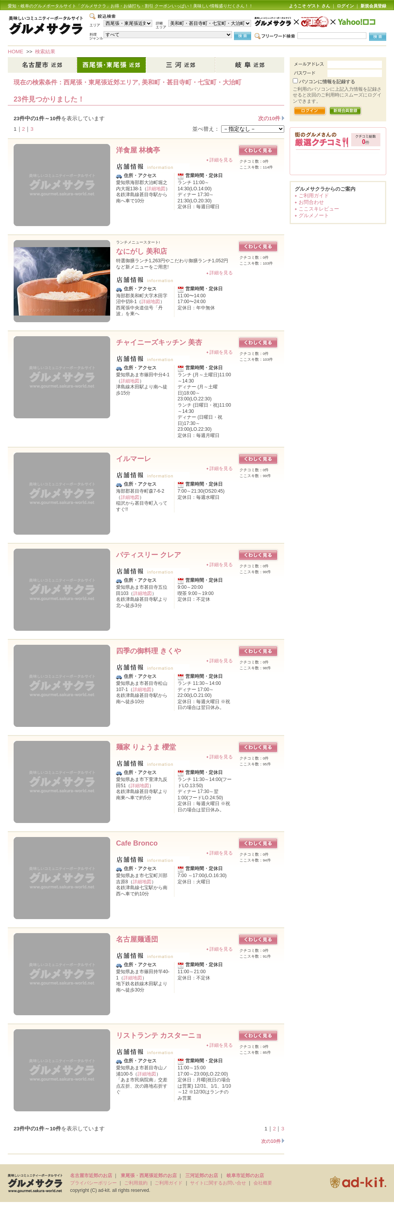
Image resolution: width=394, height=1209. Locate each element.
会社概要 (262, 1183)
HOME (15, 51)
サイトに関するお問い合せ (218, 1183)
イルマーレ (133, 459)
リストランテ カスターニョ (159, 1035)
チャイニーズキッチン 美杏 (159, 342)
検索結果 (45, 51)
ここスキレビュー (319, 209)
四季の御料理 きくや (148, 651)
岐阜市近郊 (250, 65)
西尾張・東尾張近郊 (111, 65)
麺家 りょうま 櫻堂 (146, 747)
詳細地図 (156, 188)
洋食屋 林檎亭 (138, 150)
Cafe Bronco (137, 843)
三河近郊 (181, 65)
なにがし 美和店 (141, 251)
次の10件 (270, 118)
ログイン (345, 6)
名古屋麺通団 (137, 939)
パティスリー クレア (148, 555)
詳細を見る (221, 160)
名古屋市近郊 (42, 65)
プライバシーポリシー (93, 1183)
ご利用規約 (136, 1183)
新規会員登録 (373, 6)
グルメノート (314, 215)
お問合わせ (311, 202)
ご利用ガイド (314, 195)
